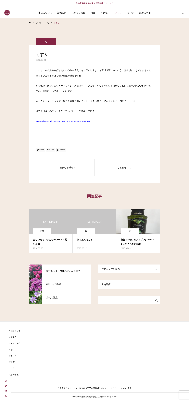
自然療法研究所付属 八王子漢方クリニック (94, 3)
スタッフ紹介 (78, 12)
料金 (93, 12)
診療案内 (61, 12)
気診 (42, 231)
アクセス (105, 12)
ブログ (118, 12)
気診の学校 (145, 12)
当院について (45, 12)
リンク (130, 12)
